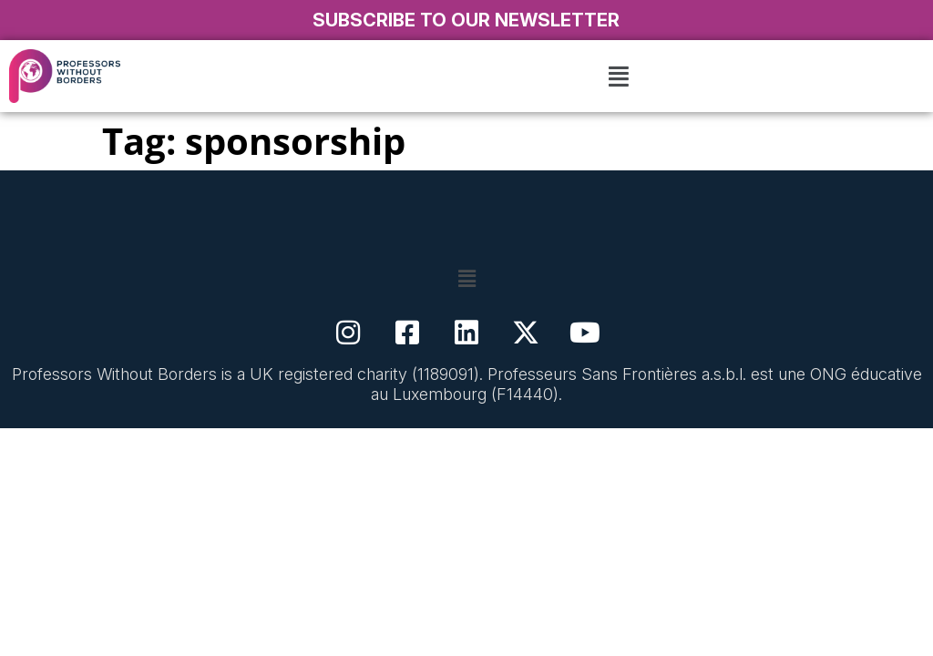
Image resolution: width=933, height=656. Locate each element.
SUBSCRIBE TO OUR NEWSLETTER (466, 20)
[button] (618, 76)
